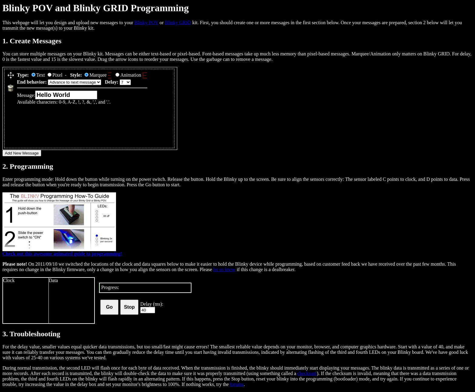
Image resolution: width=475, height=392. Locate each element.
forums (237, 384)
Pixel (55, 75)
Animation (131, 75)
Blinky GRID (178, 22)
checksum (307, 373)
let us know (224, 269)
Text (38, 75)
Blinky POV (146, 22)
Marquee (99, 75)
